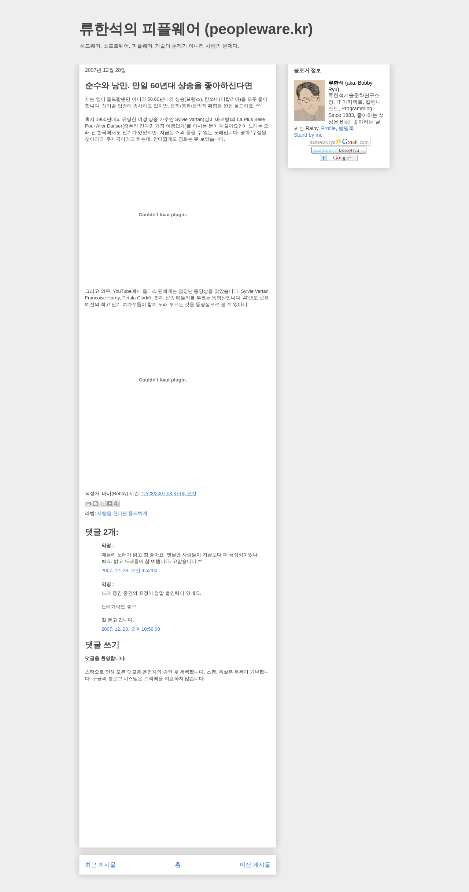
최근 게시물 (100, 865)
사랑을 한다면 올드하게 (122, 513)
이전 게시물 (255, 865)
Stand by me (308, 135)
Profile (328, 128)
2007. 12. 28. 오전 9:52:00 (129, 570)
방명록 (346, 128)
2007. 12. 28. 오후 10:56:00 (130, 629)
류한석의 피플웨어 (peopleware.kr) (196, 29)
